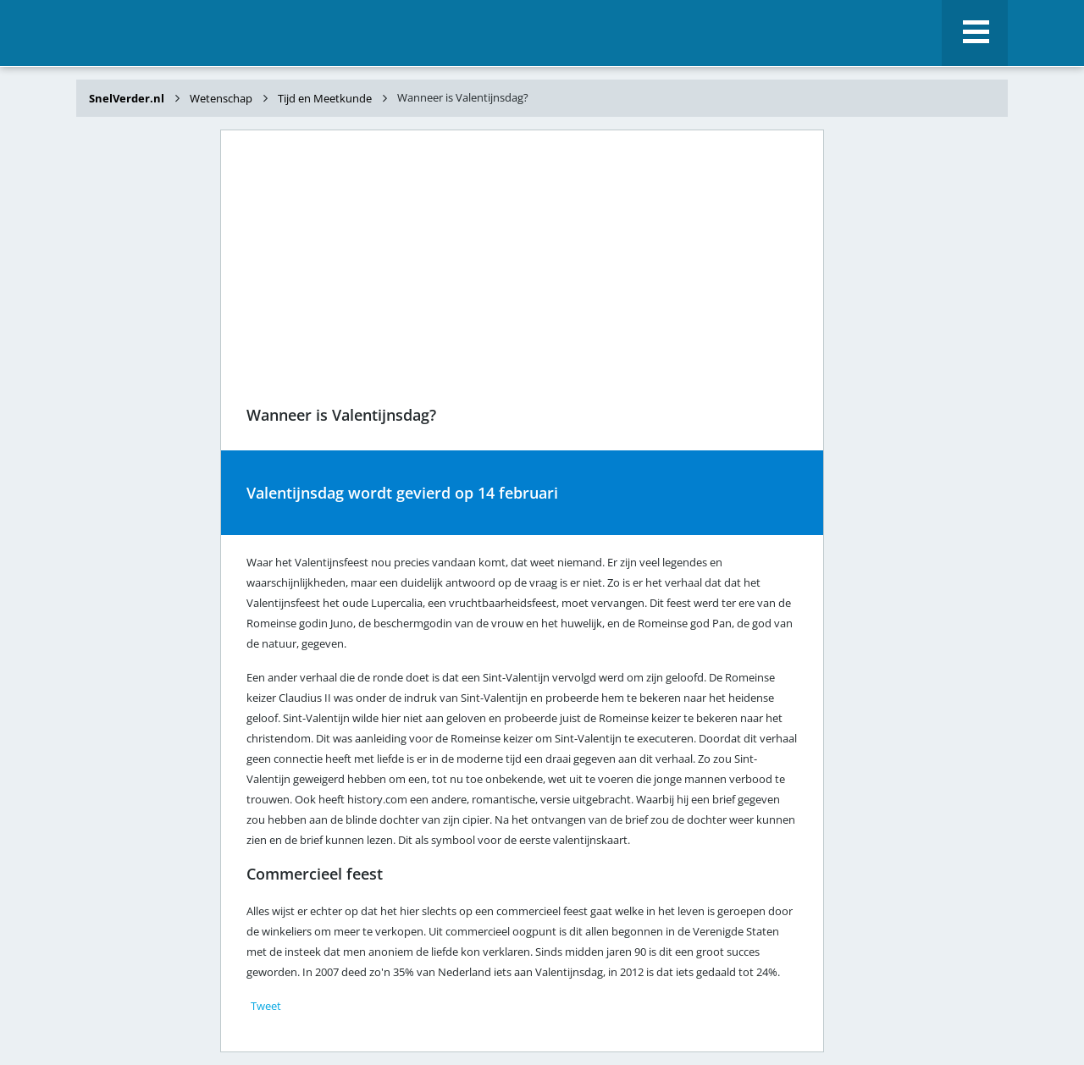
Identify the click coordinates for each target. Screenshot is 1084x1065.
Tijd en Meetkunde (325, 98)
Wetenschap (221, 98)
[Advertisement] (144, 396)
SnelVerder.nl (128, 98)
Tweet (266, 1005)
